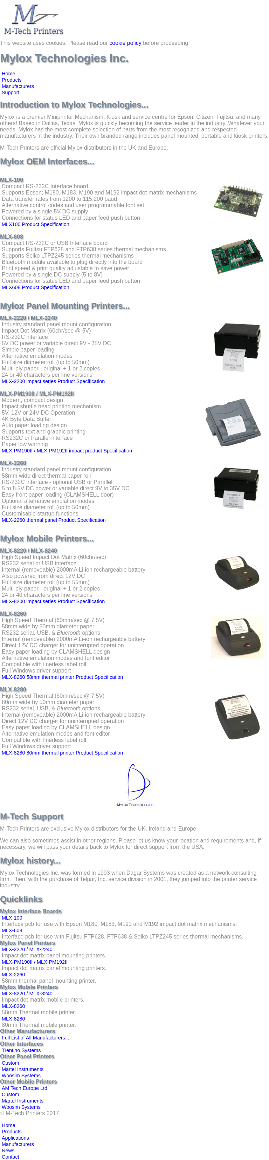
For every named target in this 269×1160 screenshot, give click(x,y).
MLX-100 (12, 918)
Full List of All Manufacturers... (35, 1037)
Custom (10, 1063)
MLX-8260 (13, 1006)
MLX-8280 (13, 1019)
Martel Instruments (22, 1069)
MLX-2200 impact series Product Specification (53, 381)
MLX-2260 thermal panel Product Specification (54, 520)
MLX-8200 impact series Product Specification (53, 601)
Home (8, 73)
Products (12, 80)
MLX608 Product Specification (35, 287)
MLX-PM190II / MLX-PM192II (35, 962)
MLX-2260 (13, 974)
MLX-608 (12, 930)
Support (10, 92)
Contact (10, 1157)
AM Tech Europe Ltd (24, 1088)
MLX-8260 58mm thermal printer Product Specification (62, 677)
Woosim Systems (21, 1075)
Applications (15, 1138)
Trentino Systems (21, 1050)
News (8, 1150)
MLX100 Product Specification (35, 224)
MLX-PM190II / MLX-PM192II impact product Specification (67, 450)
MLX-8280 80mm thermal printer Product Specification (62, 753)
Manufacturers (18, 86)
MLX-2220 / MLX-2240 (27, 949)
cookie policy (125, 43)
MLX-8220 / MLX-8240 (27, 993)
